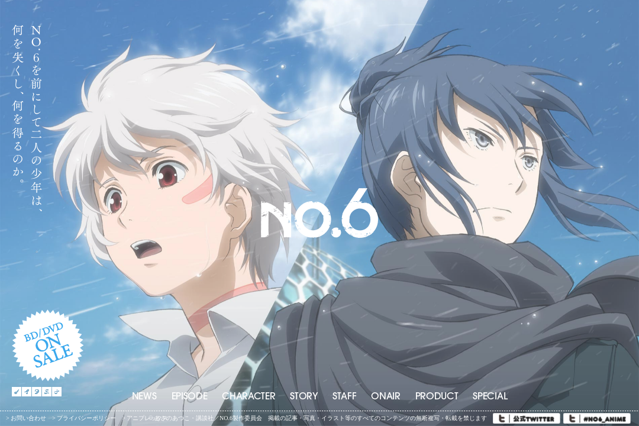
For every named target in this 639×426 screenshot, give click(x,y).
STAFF (344, 397)
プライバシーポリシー (86, 418)
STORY (303, 397)
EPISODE (190, 397)
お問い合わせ (28, 418)
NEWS (144, 397)
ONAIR (385, 397)
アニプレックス (147, 418)
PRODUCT (437, 397)
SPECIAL (490, 397)
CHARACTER (248, 397)
